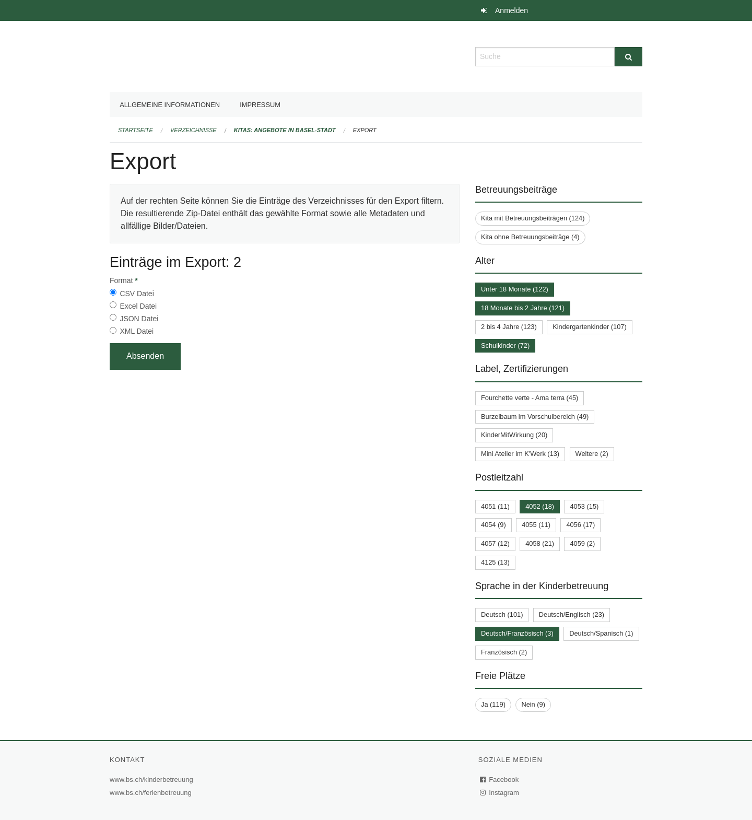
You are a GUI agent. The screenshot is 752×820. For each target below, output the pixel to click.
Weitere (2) (591, 454)
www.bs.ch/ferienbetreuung (152, 792)
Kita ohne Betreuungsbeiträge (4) (530, 237)
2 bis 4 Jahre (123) (509, 327)
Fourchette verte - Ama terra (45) (529, 398)
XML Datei (137, 331)
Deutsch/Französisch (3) (517, 633)
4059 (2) (582, 543)
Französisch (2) (504, 652)
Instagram (500, 792)
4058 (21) (539, 543)
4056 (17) (580, 525)
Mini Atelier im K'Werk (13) (520, 454)
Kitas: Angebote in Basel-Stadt (285, 130)
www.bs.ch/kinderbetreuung (153, 779)
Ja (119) (493, 704)
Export (365, 130)
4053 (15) (584, 506)
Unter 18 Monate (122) (514, 289)
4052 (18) (539, 506)
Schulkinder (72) (505, 345)
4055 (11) (536, 525)
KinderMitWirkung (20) (514, 435)
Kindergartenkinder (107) (590, 327)
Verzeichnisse (193, 130)
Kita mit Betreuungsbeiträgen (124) (532, 218)
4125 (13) (495, 562)
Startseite (135, 130)
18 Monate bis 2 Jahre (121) (523, 308)
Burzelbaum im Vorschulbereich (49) (535, 416)
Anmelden (511, 10)
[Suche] (628, 56)
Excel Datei (138, 306)
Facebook (499, 779)
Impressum (260, 105)
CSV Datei (137, 293)
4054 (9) (493, 525)
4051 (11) (495, 506)
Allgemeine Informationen (170, 105)
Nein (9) (533, 704)
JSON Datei (139, 318)
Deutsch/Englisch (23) (571, 614)
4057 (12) (495, 543)
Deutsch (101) (502, 614)
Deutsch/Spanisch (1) (601, 633)
